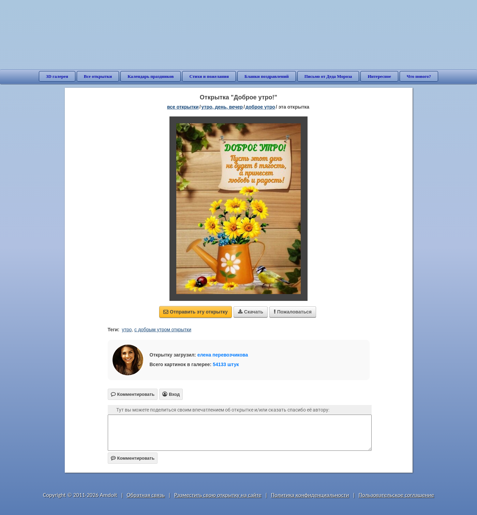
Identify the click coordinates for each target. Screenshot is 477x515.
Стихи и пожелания (209, 76)
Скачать (250, 312)
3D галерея (57, 76)
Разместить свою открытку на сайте (218, 495)
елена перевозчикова (222, 355)
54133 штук (226, 364)
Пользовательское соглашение (396, 495)
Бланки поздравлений (266, 76)
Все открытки (98, 76)
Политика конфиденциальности (310, 495)
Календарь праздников (151, 76)
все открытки (183, 107)
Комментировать (133, 458)
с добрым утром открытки (162, 329)
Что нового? (419, 76)
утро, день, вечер (222, 107)
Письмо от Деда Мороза (328, 76)
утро (127, 329)
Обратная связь (146, 495)
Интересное (379, 76)
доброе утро (260, 107)
